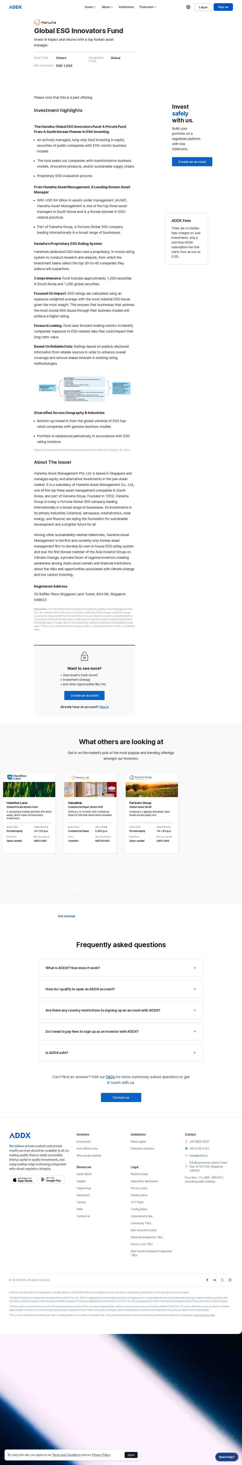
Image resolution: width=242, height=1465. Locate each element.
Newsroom (83, 1195)
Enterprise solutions (142, 1148)
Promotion (148, 7)
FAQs (110, 1077)
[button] (121, 967)
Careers (81, 1202)
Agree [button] (131, 1454)
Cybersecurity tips (142, 1216)
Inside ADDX (84, 1174)
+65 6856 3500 (199, 1141)
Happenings (84, 1188)
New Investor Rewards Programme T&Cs (151, 1253)
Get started (66, 916)
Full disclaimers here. (204, 1315)
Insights (81, 1181)
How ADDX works (87, 1148)
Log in (203, 7)
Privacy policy (139, 1188)
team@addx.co (198, 1155)
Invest (90, 7)
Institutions (126, 7)
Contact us (121, 1097)
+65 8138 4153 (199, 1148)
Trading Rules (139, 1209)
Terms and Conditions (66, 1454)
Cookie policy (139, 1195)
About (107, 7)
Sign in (104, 707)
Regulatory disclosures (144, 1181)
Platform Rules (139, 1174)
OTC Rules (137, 1202)
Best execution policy (144, 1230)
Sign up (223, 7)
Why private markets (89, 1155)
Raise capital (138, 1141)
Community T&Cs (141, 1223)
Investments (84, 1141)
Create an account (85, 695)
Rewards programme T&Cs (147, 1237)
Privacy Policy (101, 1454)
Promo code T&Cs (142, 1244)
